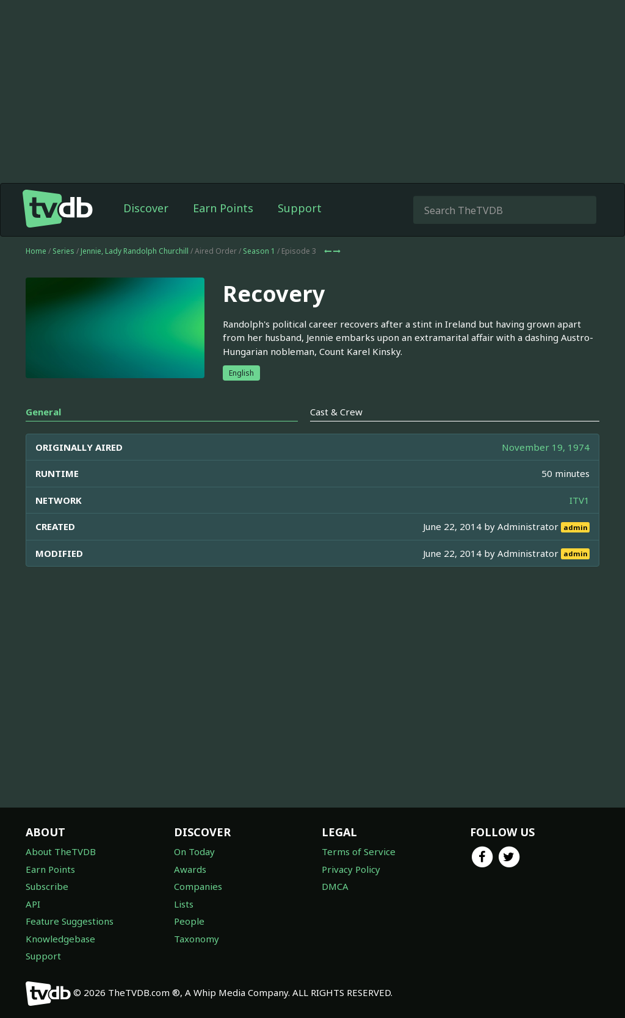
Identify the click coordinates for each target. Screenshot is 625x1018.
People (189, 921)
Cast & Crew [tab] (336, 412)
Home (36, 251)
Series (63, 251)
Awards (190, 869)
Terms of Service (359, 851)
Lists (183, 904)
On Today (194, 851)
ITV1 (579, 500)
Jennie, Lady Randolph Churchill (135, 251)
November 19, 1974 (546, 447)
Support (300, 208)
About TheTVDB (61, 851)
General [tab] (43, 412)
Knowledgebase (60, 939)
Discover (145, 208)
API (33, 904)
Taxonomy (196, 939)
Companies (198, 886)
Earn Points (223, 208)
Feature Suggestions (70, 921)
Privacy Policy (351, 869)
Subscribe (47, 886)
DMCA (335, 886)
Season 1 (259, 251)
